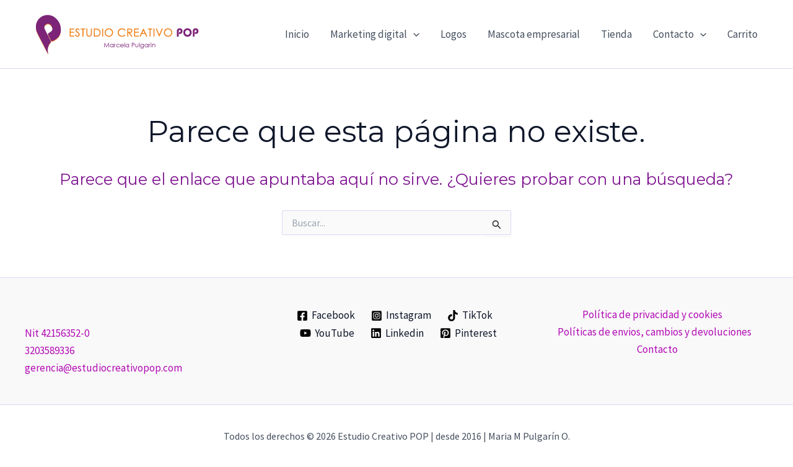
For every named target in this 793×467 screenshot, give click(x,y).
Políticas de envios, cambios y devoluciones (654, 332)
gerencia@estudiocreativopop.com (103, 368)
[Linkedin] (397, 333)
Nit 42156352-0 (57, 333)
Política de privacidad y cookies (652, 314)
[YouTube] (327, 333)
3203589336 (49, 350)
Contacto (657, 349)
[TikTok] (470, 315)
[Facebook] (326, 315)
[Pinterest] (468, 333)
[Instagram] (401, 315)
